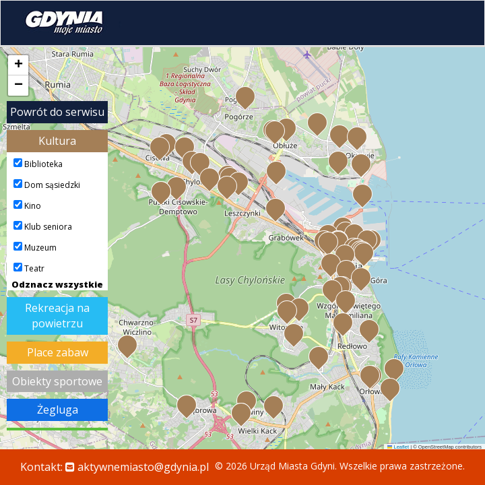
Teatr (28, 268)
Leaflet (398, 447)
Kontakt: (114, 466)
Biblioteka (38, 164)
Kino (27, 206)
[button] (366, 238)
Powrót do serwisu (57, 111)
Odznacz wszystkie (57, 284)
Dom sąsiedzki (46, 185)
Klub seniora (42, 226)
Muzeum (35, 247)
